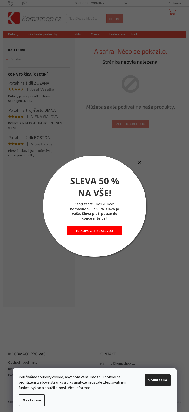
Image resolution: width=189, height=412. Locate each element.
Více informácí (79, 387)
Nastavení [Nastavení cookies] (32, 400)
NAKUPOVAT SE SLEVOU (94, 230)
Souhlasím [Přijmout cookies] (157, 380)
